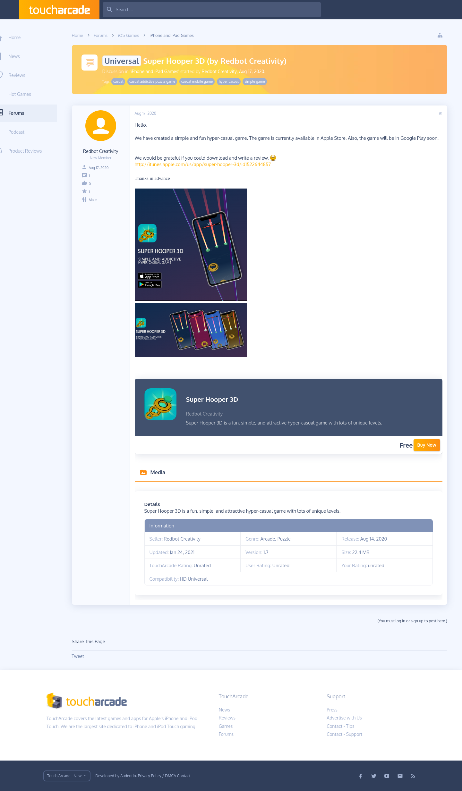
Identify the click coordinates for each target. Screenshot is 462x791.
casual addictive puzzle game (157, 81)
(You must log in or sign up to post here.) (417, 620)
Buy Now (432, 445)
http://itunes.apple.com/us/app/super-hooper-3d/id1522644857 (208, 164)
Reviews (27, 75)
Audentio (128, 775)
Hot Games (30, 94)
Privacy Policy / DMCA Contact (164, 775)
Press (332, 709)
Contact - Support (344, 734)
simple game (260, 81)
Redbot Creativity (224, 71)
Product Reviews (35, 151)
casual (124, 81)
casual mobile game (202, 81)
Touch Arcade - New (64, 775)
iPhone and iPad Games (160, 71)
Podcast (27, 132)
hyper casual (234, 81)
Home (25, 37)
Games (226, 726)
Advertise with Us (344, 717)
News (24, 56)
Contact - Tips (340, 726)
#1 (446, 113)
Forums (27, 113)
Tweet (83, 656)
